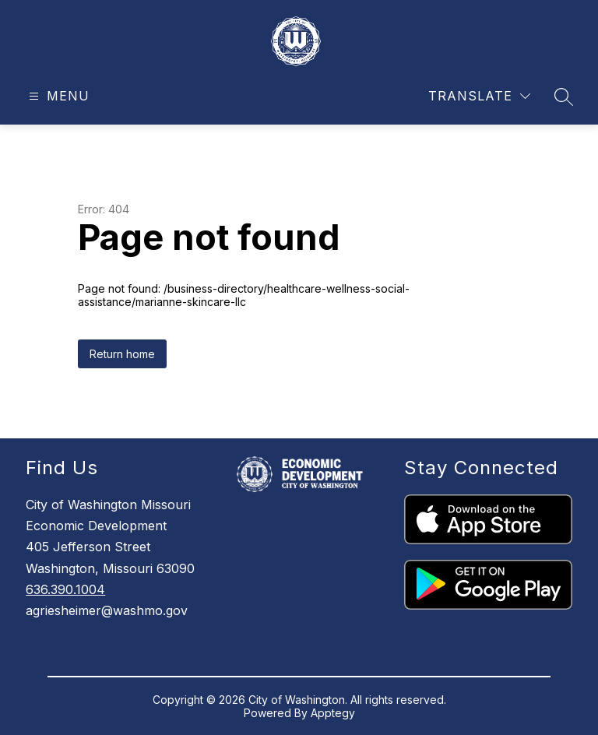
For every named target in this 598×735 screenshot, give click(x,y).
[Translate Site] (479, 96)
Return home (122, 353)
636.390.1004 (65, 589)
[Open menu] (57, 96)
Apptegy (333, 712)
